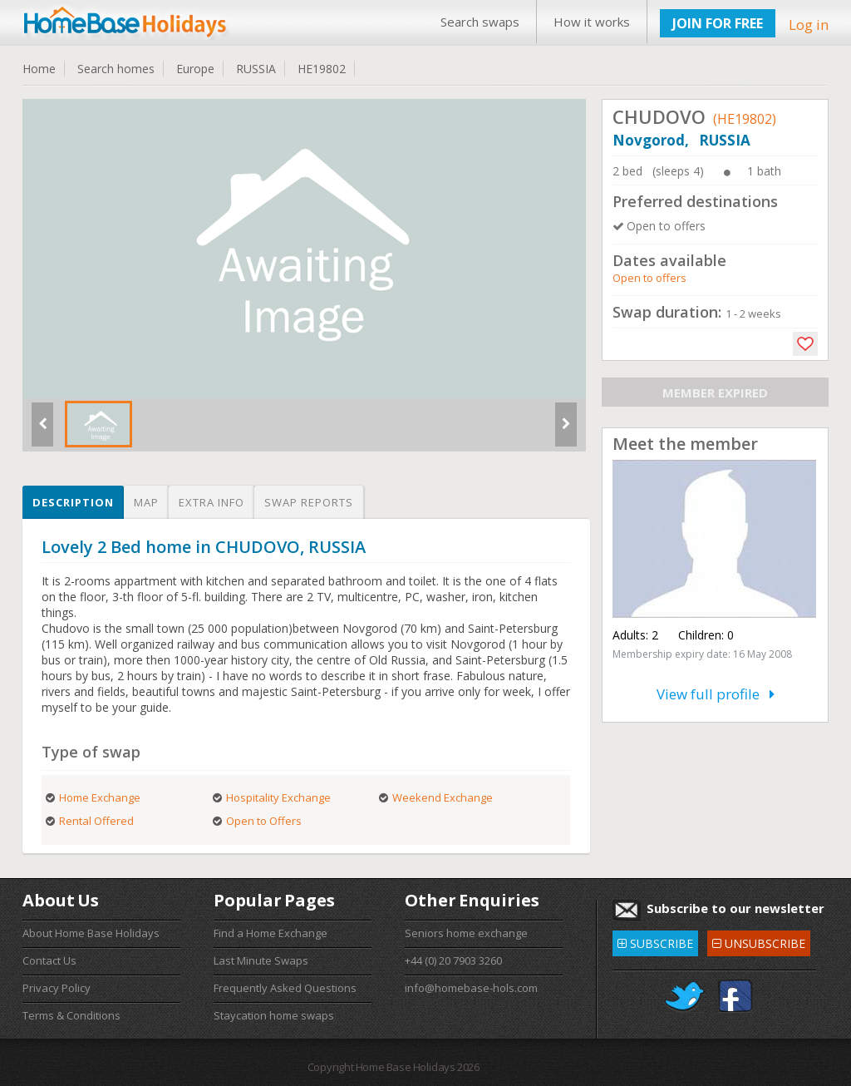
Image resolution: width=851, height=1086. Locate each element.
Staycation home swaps (274, 1015)
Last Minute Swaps (261, 960)
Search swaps (479, 21)
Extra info (211, 502)
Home (39, 69)
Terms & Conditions (71, 1015)
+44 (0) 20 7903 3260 (453, 960)
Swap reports (308, 502)
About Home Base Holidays (91, 933)
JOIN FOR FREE (717, 23)
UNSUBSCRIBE (758, 941)
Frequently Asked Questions (285, 987)
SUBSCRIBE (655, 941)
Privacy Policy (56, 987)
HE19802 (322, 69)
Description (73, 502)
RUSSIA (256, 69)
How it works (591, 21)
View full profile (716, 693)
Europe (195, 69)
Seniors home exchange (466, 933)
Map (146, 502)
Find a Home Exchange (270, 933)
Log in (809, 24)
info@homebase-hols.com (471, 987)
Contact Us (49, 960)
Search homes (116, 69)
